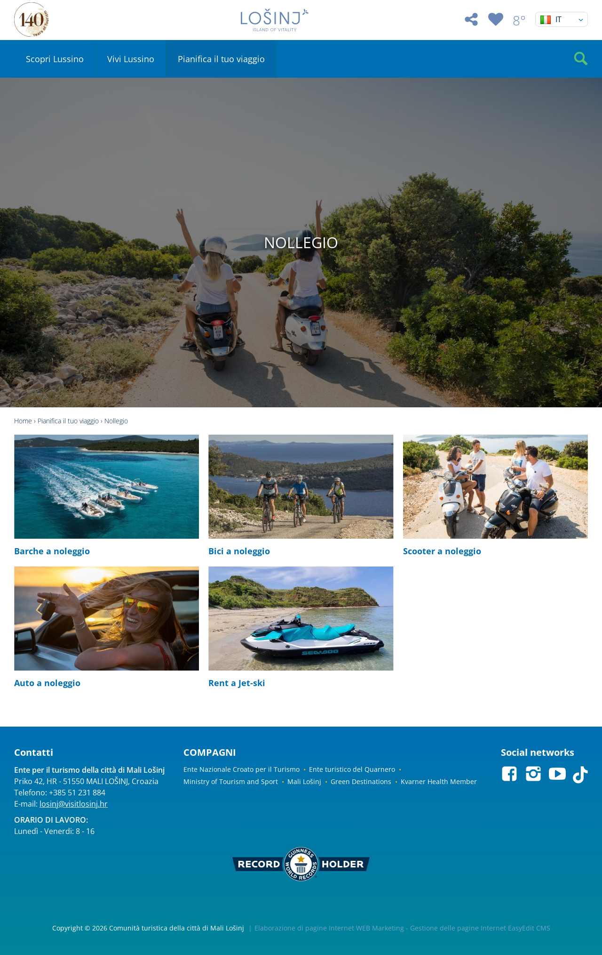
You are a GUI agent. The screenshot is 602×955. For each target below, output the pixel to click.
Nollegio (116, 420)
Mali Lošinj (304, 781)
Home (23, 420)
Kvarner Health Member (439, 781)
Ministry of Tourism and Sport (230, 781)
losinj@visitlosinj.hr (74, 804)
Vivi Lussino (130, 59)
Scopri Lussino (55, 59)
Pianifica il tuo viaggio (221, 59)
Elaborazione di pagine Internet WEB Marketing (329, 927)
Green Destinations (361, 781)
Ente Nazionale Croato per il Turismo (241, 769)
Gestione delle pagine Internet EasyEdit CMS (480, 927)
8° (519, 20)
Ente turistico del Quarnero (352, 769)
